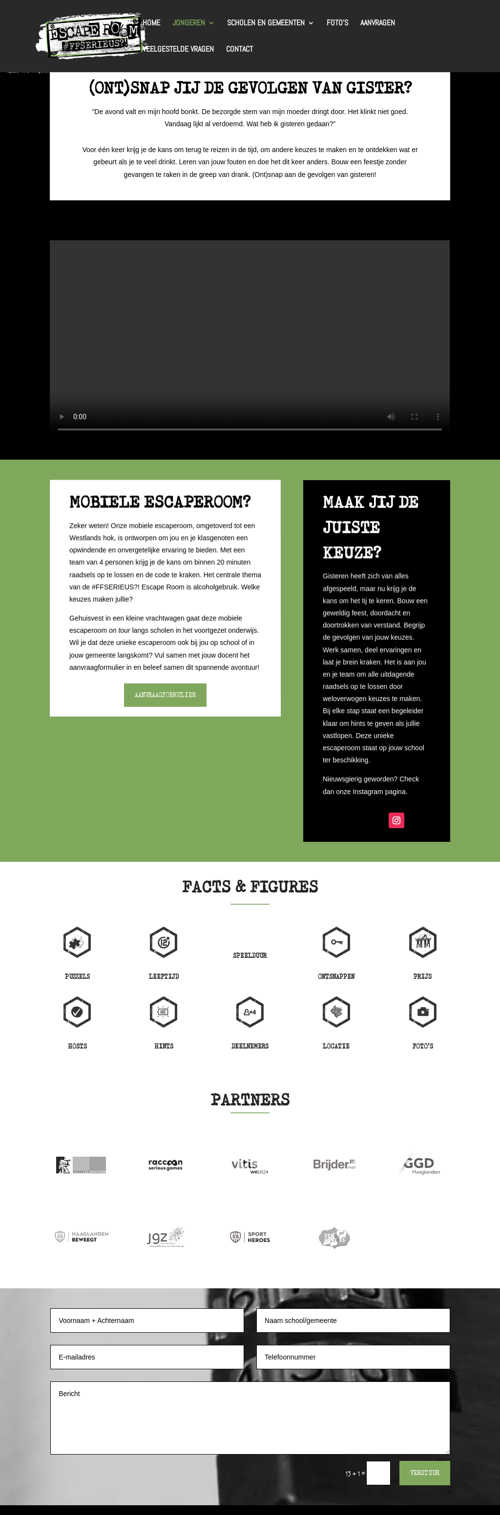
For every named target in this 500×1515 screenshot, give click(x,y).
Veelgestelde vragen (178, 50)
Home (151, 23)
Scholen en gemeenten (266, 23)
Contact (239, 50)
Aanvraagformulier (165, 695)
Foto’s (337, 23)
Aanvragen (377, 23)
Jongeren (188, 23)
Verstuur (424, 1472)
